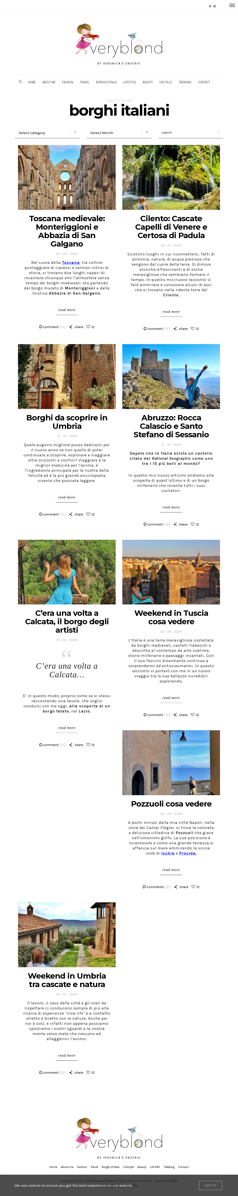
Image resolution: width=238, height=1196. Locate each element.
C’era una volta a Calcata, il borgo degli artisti (67, 621)
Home (32, 82)
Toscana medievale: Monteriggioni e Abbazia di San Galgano (67, 231)
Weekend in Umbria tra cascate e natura (67, 980)
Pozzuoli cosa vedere (171, 804)
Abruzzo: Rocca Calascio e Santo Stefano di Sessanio (171, 426)
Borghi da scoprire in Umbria (66, 422)
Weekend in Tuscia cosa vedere (171, 617)
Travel (84, 82)
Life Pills (165, 82)
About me (49, 82)
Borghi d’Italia (106, 82)
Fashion (67, 82)
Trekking (185, 82)
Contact (204, 82)
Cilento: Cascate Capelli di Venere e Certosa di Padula (171, 227)
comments (159, 887)
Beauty (148, 82)
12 (93, 327)
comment (54, 327)
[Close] (210, 1185)
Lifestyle (129, 82)
